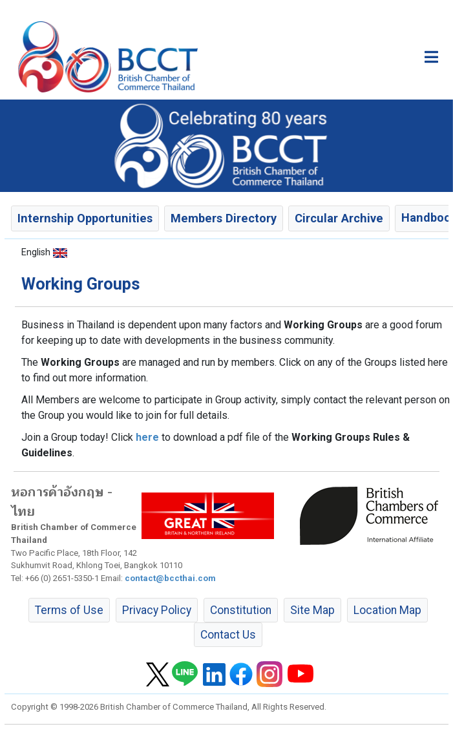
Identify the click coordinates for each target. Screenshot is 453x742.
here (147, 437)
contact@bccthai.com (170, 578)
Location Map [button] (387, 610)
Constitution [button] (240, 610)
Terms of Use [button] (69, 610)
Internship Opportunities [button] (85, 218)
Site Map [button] (312, 610)
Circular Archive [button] (339, 218)
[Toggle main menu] (431, 57)
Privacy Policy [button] (156, 610)
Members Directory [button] (224, 218)
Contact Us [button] (228, 634)
